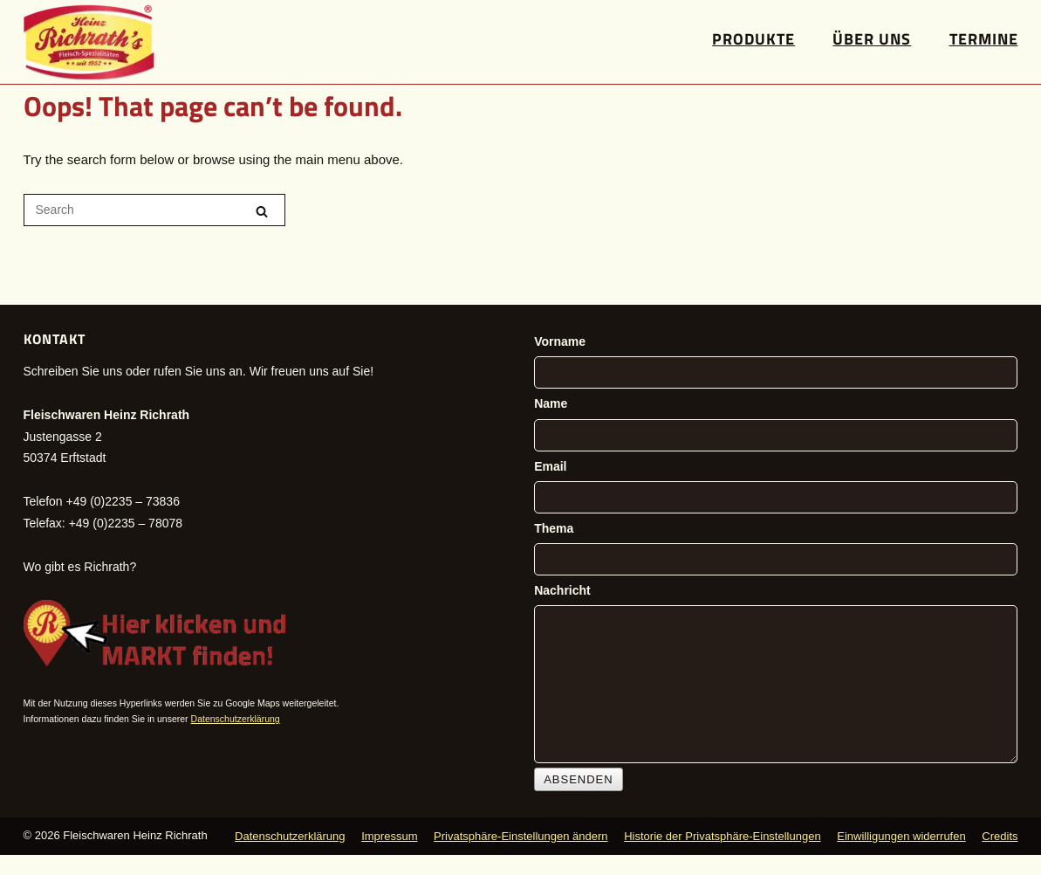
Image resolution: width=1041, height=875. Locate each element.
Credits (999, 836)
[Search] (261, 211)
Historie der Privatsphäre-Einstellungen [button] (722, 836)
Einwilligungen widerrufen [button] (901, 836)
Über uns (871, 39)
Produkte (753, 39)
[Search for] (154, 210)
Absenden (578, 779)
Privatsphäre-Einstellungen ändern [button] (520, 836)
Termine (983, 39)
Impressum (389, 836)
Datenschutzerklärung (235, 718)
